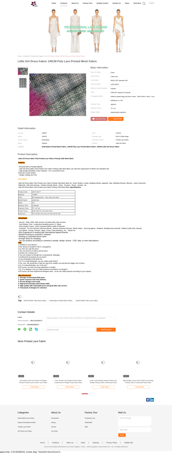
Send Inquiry (106, 330)
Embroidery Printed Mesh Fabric (60, 301)
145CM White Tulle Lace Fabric (86, 301)
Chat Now (137, 3)
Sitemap (96, 442)
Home (54, 3)
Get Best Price (99, 119)
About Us (75, 3)
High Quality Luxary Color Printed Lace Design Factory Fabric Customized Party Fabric (138, 381)
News (127, 3)
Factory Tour (87, 3)
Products (63, 3)
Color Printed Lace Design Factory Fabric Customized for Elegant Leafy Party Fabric (68, 381)
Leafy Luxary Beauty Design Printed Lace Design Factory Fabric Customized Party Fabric (103, 382)
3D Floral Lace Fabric (25, 431)
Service (53, 427)
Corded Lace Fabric (24, 427)
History (53, 422)
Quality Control (102, 3)
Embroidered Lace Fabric (26, 418)
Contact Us (116, 3)
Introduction (55, 418)
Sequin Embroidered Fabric (27, 422)
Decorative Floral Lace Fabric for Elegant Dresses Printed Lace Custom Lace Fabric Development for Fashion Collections (33, 382)
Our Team (54, 431)
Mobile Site (128, 442)
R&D (86, 427)
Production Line (90, 418)
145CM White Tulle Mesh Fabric (35, 301)
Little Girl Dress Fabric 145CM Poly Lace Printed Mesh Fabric (65, 56)
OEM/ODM (88, 422)
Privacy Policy (111, 442)
